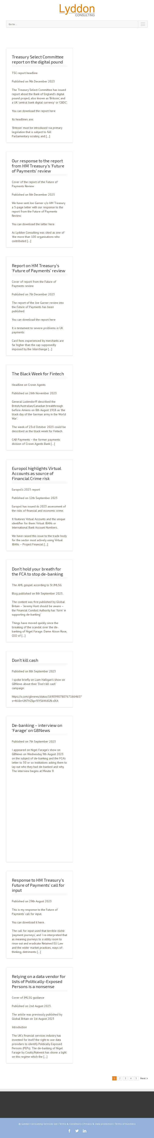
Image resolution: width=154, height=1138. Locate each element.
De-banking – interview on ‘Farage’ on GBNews (37, 728)
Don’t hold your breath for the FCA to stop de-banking (37, 571)
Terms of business (125, 1123)
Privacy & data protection (98, 1123)
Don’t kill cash (25, 660)
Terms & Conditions (70, 1123)
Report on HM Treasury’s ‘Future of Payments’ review (38, 268)
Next (143, 1078)
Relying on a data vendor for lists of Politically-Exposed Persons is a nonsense (39, 981)
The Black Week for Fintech (38, 373)
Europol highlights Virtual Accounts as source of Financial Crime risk (36, 473)
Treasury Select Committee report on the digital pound (37, 59)
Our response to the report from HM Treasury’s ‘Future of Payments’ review (38, 165)
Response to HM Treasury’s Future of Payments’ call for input (38, 885)
